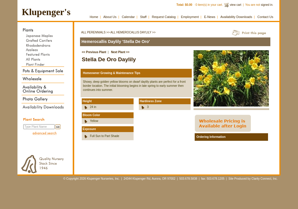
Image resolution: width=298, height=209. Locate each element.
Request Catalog (164, 17)
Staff (143, 17)
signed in (266, 4)
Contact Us (265, 17)
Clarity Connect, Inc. (264, 178)
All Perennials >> (95, 32)
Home (94, 17)
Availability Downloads (236, 17)
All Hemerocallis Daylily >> (132, 32)
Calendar (128, 17)
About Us (109, 17)
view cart (235, 4)
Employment (190, 17)
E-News (209, 17)
